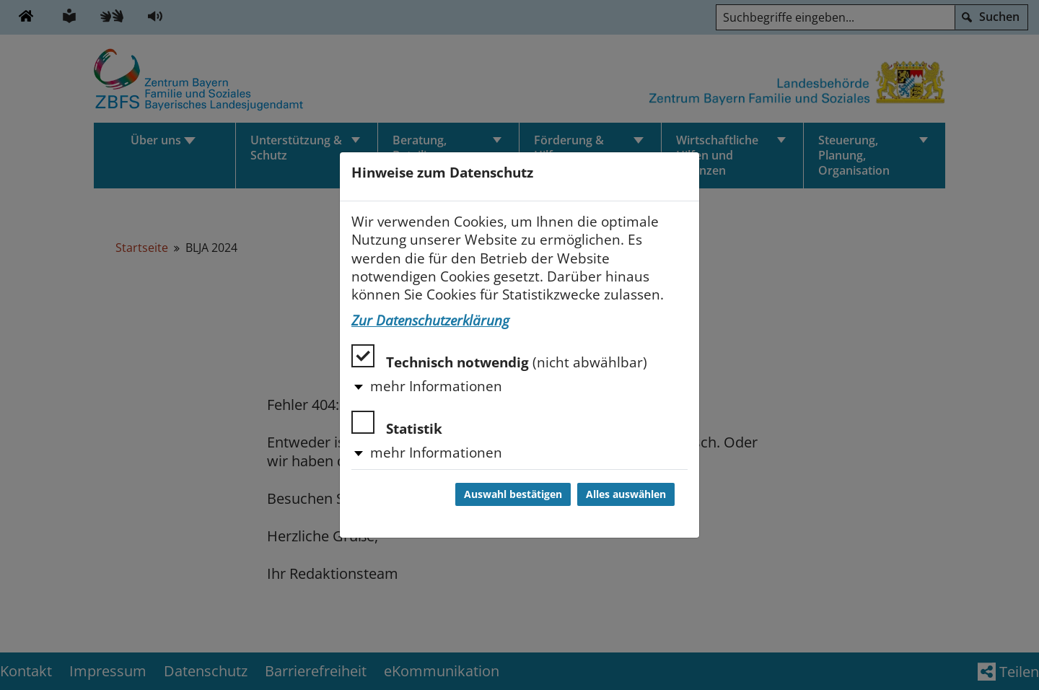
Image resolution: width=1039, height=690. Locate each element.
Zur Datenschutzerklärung (430, 320)
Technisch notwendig (499, 357)
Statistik (396, 424)
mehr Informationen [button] (436, 386)
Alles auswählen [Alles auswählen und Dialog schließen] (626, 494)
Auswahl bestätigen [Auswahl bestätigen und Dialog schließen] (513, 494)
